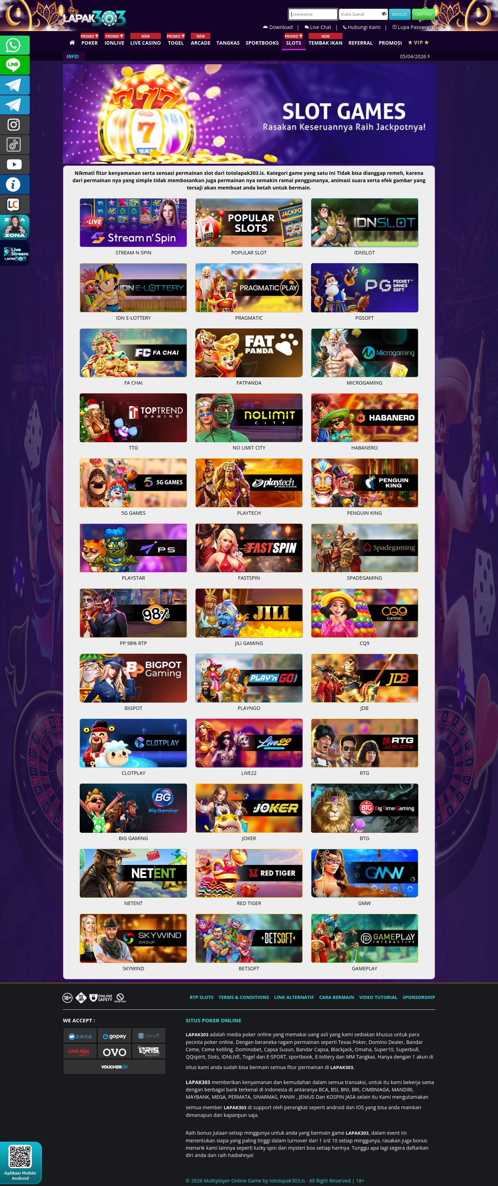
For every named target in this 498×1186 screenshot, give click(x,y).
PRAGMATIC (249, 317)
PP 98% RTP (133, 643)
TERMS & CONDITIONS (244, 997)
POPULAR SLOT (249, 252)
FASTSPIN (249, 578)
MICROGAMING (364, 382)
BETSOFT (249, 968)
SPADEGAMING (364, 578)
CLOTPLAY (133, 773)
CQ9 (364, 643)
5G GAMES (133, 513)
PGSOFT (364, 317)
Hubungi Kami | (367, 27)
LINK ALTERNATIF (294, 997)
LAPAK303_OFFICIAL (15, 104)
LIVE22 (249, 773)
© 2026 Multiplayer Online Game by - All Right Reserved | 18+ (275, 1180)
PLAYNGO (249, 708)
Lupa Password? (413, 27)
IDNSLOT (364, 252)
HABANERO (364, 447)
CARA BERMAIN (336, 997)
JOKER (249, 838)
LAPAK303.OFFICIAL (15, 164)
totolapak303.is (287, 1180)
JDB (365, 708)
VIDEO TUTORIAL (378, 997)
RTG (364, 773)
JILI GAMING (249, 643)
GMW (364, 903)
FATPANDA (249, 382)
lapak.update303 (15, 124)
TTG (133, 447)
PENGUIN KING (364, 513)
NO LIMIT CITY (249, 447)
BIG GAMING (133, 838)
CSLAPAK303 (15, 65)
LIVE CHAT (15, 204)
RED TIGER (249, 903)
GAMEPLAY (364, 968)
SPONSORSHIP (419, 997)
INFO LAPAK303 (15, 184)
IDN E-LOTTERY (133, 317)
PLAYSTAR (133, 578)
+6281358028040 (15, 45)
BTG (364, 838)
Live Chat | (324, 27)
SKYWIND (133, 968)
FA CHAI (133, 382)
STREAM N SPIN (133, 252)
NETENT (133, 903)
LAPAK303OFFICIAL (15, 85)
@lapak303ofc (15, 144)
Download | (284, 27)
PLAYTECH (249, 513)
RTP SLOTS (202, 997)
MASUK (399, 14)
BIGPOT (133, 708)
